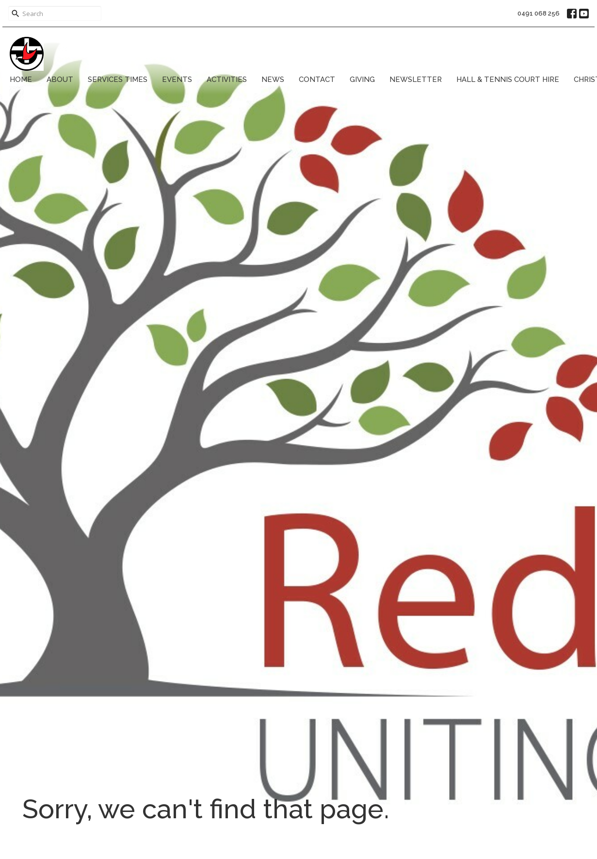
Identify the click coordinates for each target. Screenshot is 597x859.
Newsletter (415, 79)
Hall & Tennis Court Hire (507, 79)
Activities (227, 79)
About (60, 79)
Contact (317, 79)
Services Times (117, 79)
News (272, 79)
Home (21, 79)
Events (177, 79)
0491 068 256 (538, 13)
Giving (362, 79)
